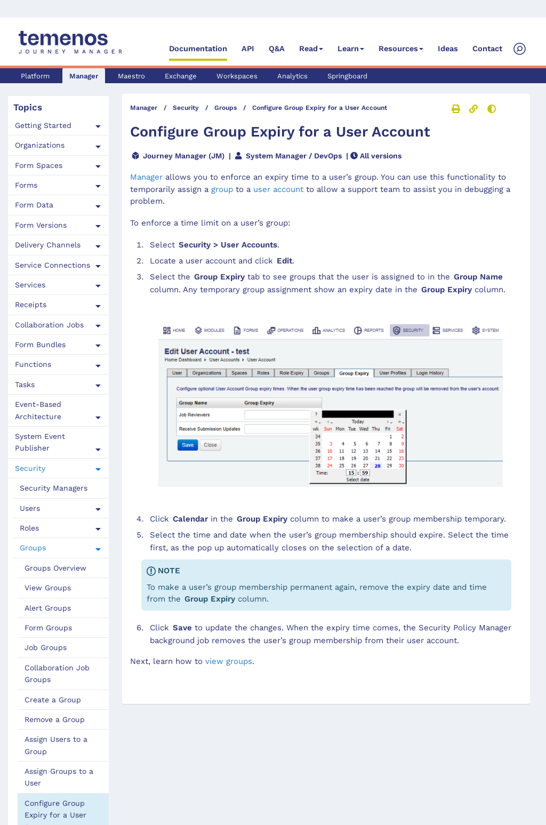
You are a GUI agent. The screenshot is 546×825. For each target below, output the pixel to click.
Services (30, 285)
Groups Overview (55, 568)
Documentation (198, 48)
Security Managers (53, 488)
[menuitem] (61, 488)
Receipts (30, 304)
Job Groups (46, 647)
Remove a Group (55, 719)
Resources (398, 48)
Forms (26, 185)
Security (30, 468)
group (222, 189)
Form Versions (41, 225)
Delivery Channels (48, 245)
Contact (487, 48)
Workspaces (237, 76)
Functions (33, 364)
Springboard (347, 76)
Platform (35, 76)
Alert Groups (48, 608)
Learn (348, 48)
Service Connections (52, 265)
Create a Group (53, 699)
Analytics (292, 76)
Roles (29, 528)
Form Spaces (38, 165)
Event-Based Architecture (38, 410)
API (248, 48)
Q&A (277, 48)
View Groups (48, 587)
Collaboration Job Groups (57, 673)
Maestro (131, 76)
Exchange (181, 76)
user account (278, 189)
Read (308, 48)
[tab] (58, 125)
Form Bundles (40, 344)
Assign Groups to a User (59, 777)
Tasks (25, 384)
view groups (228, 661)
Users (30, 508)
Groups (33, 547)
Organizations (40, 145)
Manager (83, 76)
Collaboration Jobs (49, 325)
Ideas (448, 48)
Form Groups (48, 627)
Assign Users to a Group (56, 745)
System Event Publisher (40, 442)
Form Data (34, 205)
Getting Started (43, 125)
